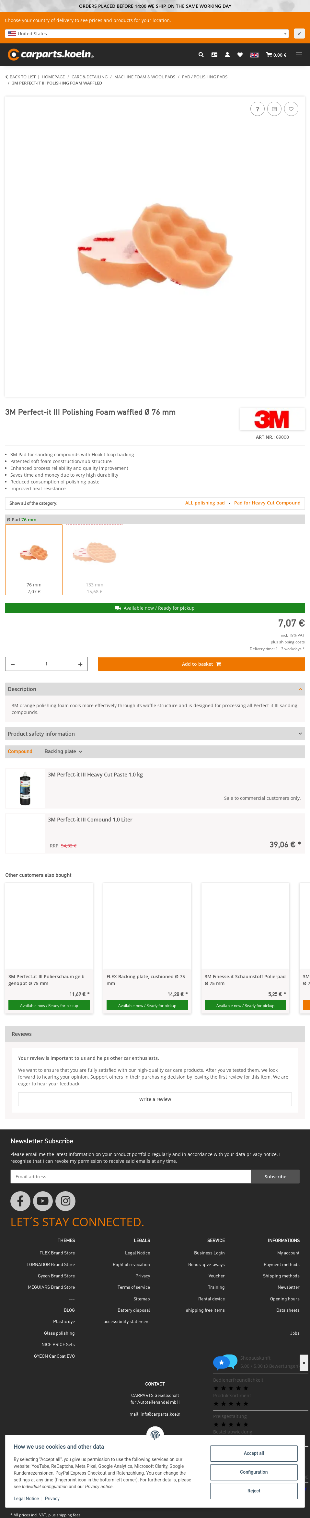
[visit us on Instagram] (65, 1201)
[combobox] (147, 33)
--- (72, 1299)
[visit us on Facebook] (20, 1201)
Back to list (23, 77)
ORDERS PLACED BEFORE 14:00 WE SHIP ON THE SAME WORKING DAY (155, 6)
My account (288, 1253)
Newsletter (289, 1287)
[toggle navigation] (299, 52)
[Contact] (214, 54)
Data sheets (288, 1310)
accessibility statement (127, 1322)
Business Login (209, 1253)
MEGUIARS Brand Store (51, 1287)
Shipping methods (281, 1276)
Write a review (155, 1099)
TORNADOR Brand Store (51, 1265)
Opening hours (285, 1299)
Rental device (211, 1299)
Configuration (251, 1472)
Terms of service (134, 1287)
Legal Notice (28, 1498)
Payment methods (282, 1265)
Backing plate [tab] (60, 751)
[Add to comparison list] (274, 109)
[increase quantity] (80, 664)
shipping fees (69, 1515)
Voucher (217, 1276)
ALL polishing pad (205, 502)
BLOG (69, 1310)
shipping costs (292, 642)
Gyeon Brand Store (56, 1276)
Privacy (54, 1498)
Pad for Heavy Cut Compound (267, 502)
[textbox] (147, 33)
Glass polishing (59, 1333)
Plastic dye (64, 1322)
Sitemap (141, 1299)
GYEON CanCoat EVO (54, 1356)
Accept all (252, 1453)
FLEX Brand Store (57, 1253)
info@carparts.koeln (160, 1414)
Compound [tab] (20, 751)
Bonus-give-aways (206, 1265)
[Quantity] (46, 664)
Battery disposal (134, 1310)
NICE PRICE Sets (58, 1344)
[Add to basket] (10, 92)
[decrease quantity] (13, 664)
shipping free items (205, 1310)
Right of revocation (131, 1265)
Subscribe (275, 1176)
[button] (201, 54)
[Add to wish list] (291, 109)
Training (216, 1287)
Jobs (295, 1333)
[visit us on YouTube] (43, 1201)
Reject (251, 1490)
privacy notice (262, 1154)
